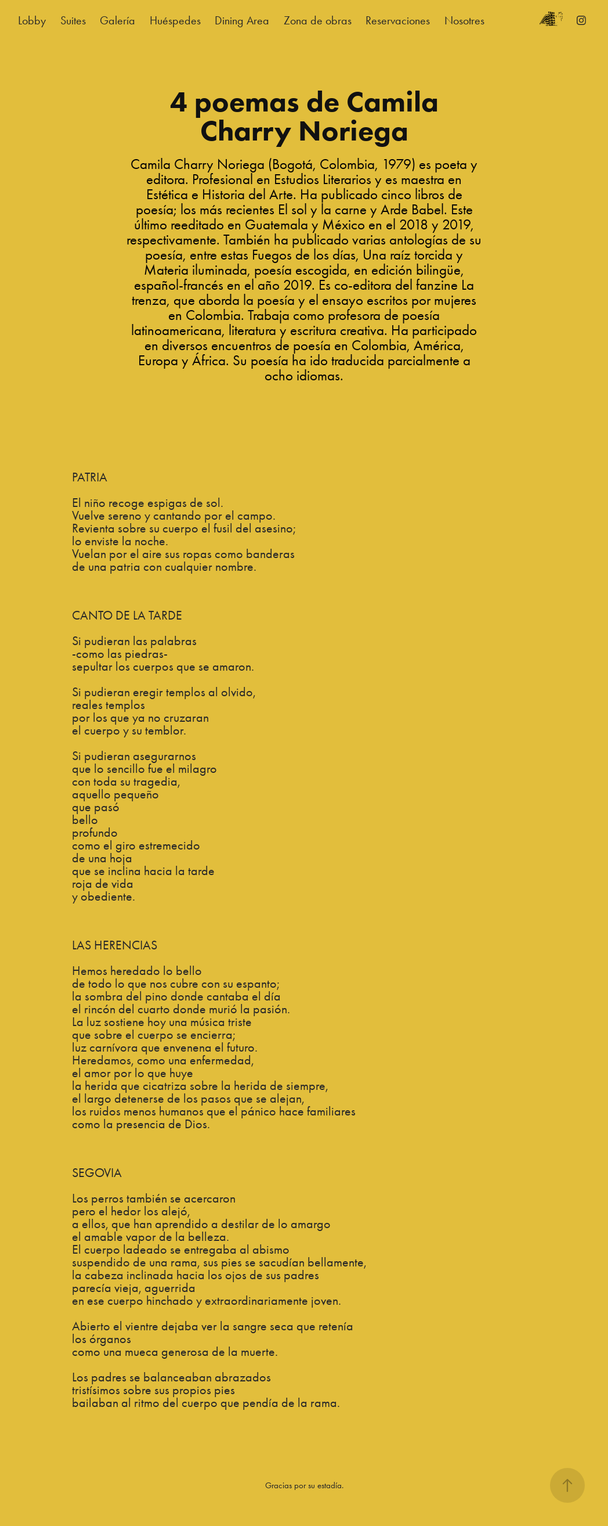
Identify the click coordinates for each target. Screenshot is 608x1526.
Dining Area (242, 20)
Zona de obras (318, 20)
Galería (117, 20)
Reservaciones (397, 20)
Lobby (32, 20)
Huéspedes (175, 20)
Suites (73, 20)
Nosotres (464, 20)
